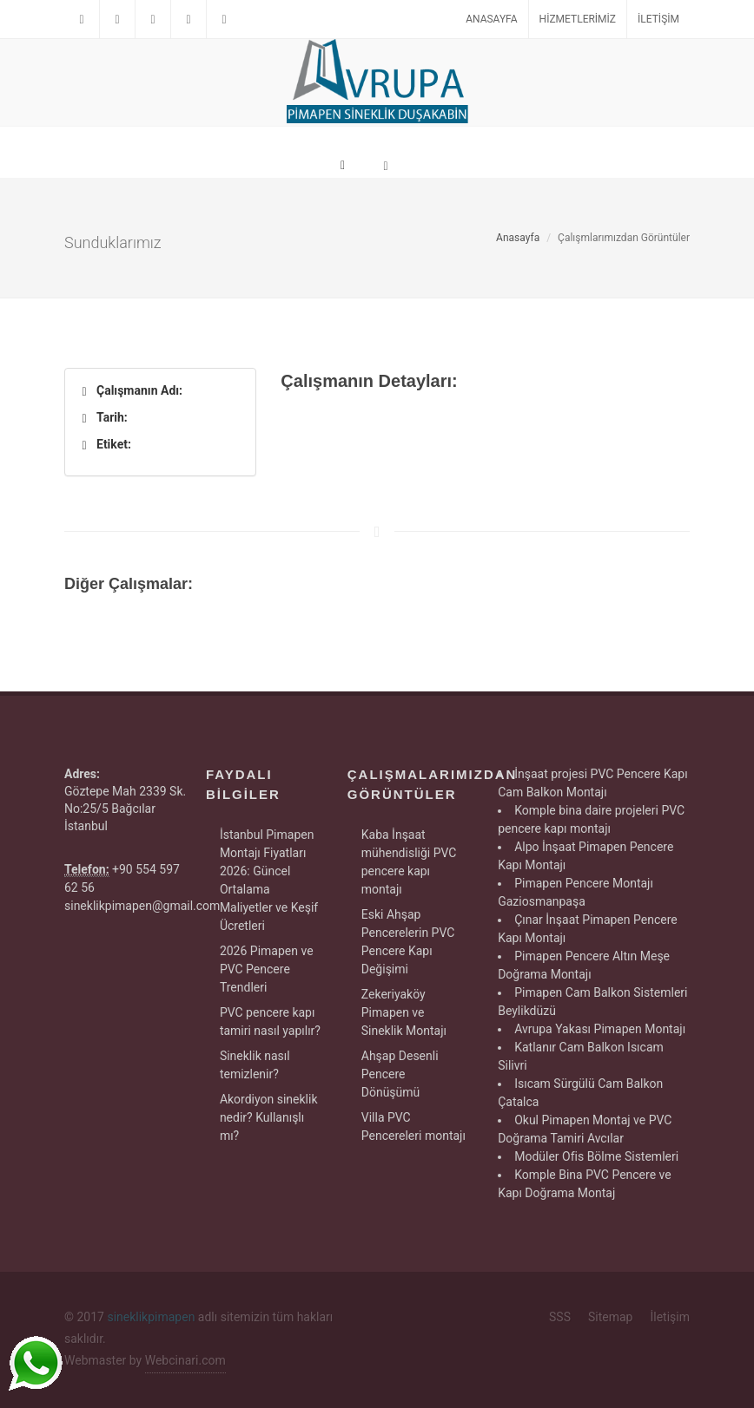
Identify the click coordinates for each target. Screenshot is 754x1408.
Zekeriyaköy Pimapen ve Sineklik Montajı (403, 1012)
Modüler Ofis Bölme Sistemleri (596, 1156)
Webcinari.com (185, 1360)
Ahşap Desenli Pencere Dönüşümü (400, 1074)
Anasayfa (491, 19)
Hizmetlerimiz (577, 19)
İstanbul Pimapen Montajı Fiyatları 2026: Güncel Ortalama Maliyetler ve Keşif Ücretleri (269, 880)
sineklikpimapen (151, 1317)
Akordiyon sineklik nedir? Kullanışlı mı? (269, 1117)
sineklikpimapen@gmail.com (142, 906)
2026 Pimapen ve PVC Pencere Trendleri (267, 969)
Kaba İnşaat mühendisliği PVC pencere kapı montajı (409, 862)
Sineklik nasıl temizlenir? (255, 1065)
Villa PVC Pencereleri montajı (413, 1126)
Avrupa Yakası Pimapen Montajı (599, 1029)
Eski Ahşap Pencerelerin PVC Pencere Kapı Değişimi (408, 941)
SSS (560, 1317)
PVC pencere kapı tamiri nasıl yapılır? (270, 1021)
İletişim (658, 19)
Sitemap (610, 1317)
